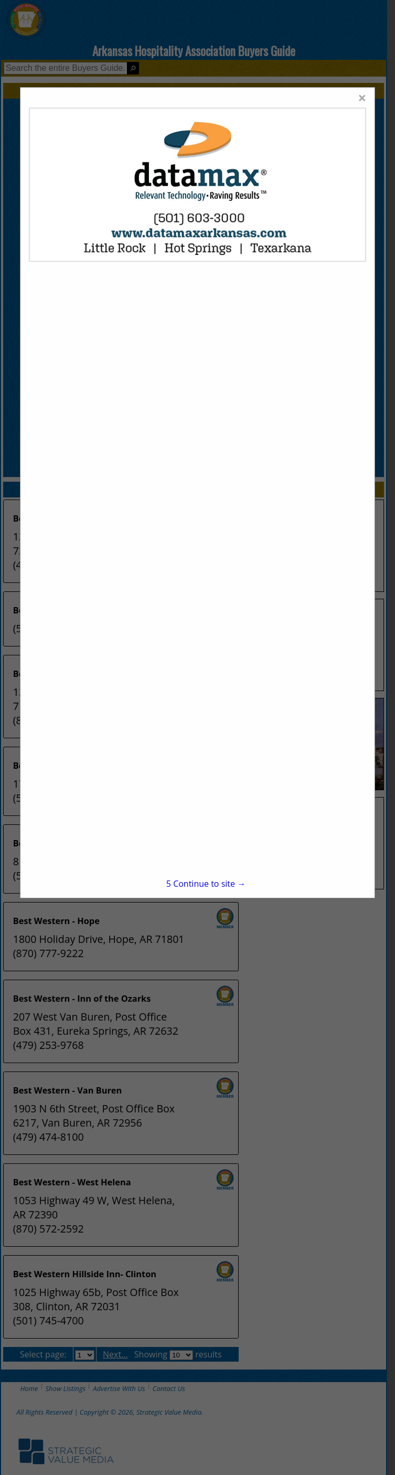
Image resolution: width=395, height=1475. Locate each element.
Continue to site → (205, 883)
